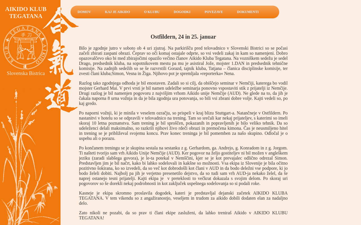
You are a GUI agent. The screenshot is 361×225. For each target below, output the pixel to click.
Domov (84, 12)
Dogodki (182, 12)
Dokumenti (248, 12)
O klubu (152, 12)
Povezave (213, 12)
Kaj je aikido (117, 12)
